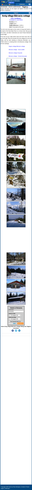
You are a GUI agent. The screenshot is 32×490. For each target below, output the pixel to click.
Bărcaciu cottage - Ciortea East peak (18, 56)
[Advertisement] (16, 96)
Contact (23, 487)
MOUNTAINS (4, 6)
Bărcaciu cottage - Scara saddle (16, 49)
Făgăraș (25, 7)
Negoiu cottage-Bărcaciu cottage (17, 46)
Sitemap (7, 488)
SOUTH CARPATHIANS (14, 6)
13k (11, 2)
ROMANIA (25, 4)
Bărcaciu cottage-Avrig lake (15, 53)
